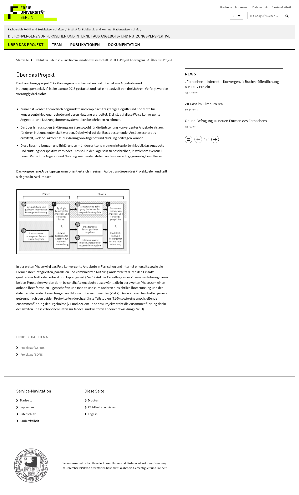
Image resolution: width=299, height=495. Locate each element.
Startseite (225, 7)
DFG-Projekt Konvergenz (129, 60)
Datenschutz (260, 7)
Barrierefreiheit (281, 7)
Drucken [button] (93, 400)
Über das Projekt (26, 44)
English (92, 414)
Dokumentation (124, 44)
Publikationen (85, 44)
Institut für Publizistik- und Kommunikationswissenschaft (104, 29)
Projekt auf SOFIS (31, 354)
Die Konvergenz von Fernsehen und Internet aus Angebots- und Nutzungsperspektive (89, 36)
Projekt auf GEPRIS (32, 348)
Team (57, 44)
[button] (236, 16)
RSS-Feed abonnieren (102, 407)
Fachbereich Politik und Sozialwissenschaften (37, 29)
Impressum (242, 7)
